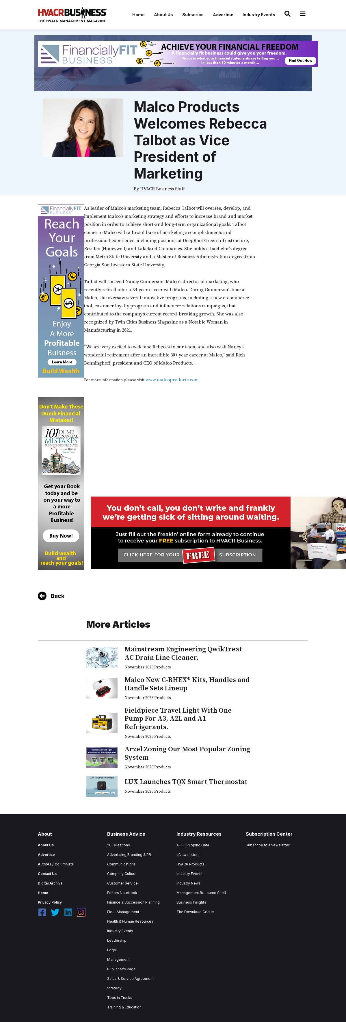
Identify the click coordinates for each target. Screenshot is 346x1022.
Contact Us (47, 874)
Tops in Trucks (119, 997)
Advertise (223, 14)
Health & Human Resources (130, 921)
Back (57, 595)
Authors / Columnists (56, 864)
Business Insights (191, 902)
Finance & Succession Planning (133, 902)
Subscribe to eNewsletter (267, 845)
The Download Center (195, 912)
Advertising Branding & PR (129, 854)
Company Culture (122, 874)
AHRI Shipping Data (192, 845)
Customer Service (122, 883)
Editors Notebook (122, 893)
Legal (112, 950)
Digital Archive (50, 883)
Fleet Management (123, 912)
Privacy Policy (50, 902)
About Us (163, 14)
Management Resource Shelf (201, 893)
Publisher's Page (121, 969)
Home (138, 14)
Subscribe (193, 14)
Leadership (117, 940)
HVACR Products (190, 864)
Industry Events (259, 14)
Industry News (188, 883)
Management (118, 959)
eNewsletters (188, 854)
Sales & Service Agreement (130, 978)
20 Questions (118, 845)
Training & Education (124, 1007)
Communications (121, 864)
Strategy (114, 988)
